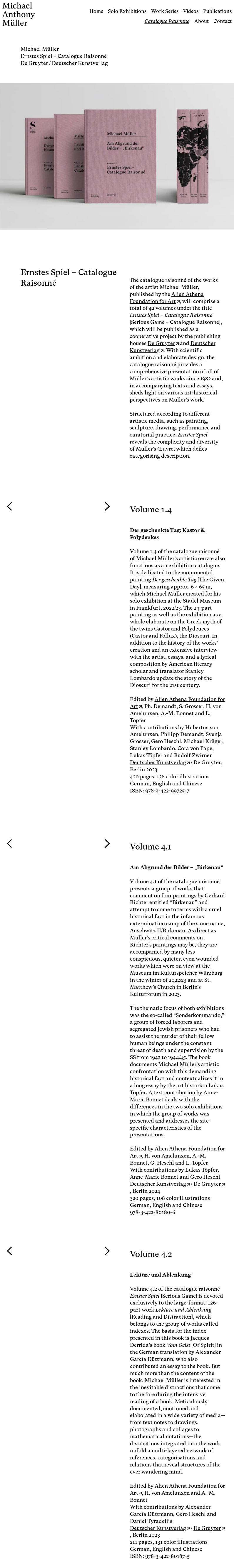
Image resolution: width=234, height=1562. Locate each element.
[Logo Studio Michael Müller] (36, 14)
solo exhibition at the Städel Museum (175, 601)
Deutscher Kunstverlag (158, 762)
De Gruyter (161, 343)
